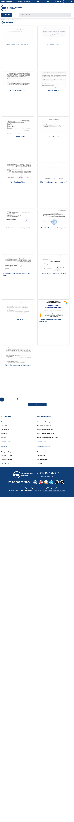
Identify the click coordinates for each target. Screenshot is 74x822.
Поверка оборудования (9, 452)
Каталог (6, 15)
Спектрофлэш (42, 452)
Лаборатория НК (6, 459)
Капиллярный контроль (45, 422)
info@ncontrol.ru (6, 1)
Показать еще (5, 441)
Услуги (4, 447)
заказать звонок (47, 476)
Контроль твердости (44, 425)
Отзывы (3, 437)
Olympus (40, 463)
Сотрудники (5, 429)
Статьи (3, 422)
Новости (4, 425)
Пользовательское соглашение (54, 491)
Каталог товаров (44, 417)
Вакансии (4, 433)
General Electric (42, 459)
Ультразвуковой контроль (45, 433)
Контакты (60, 1)
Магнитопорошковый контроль (47, 437)
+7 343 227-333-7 (47, 473)
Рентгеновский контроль (45, 429)
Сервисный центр (7, 455)
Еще (37, 404)
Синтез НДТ (41, 455)
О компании (6, 417)
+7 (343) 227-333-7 (24, 1)
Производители (43, 447)
